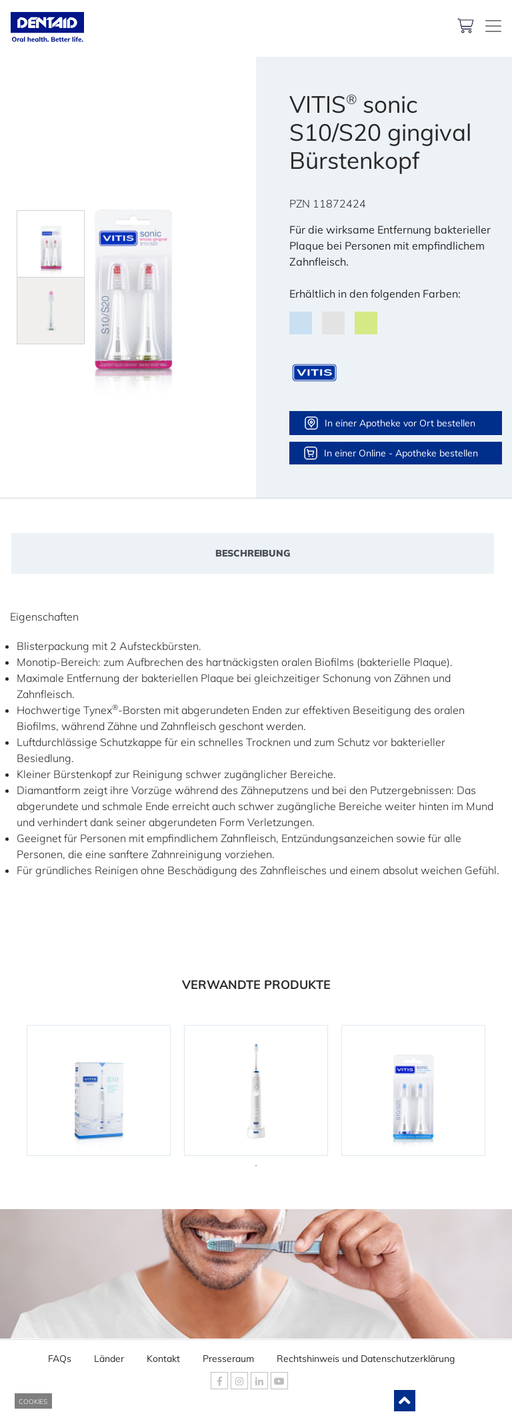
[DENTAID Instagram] (239, 1380)
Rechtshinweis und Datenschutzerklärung (366, 1355)
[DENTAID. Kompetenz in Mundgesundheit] (493, 26)
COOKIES (33, 1401)
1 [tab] (256, 1165)
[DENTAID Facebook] (219, 1380)
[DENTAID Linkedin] (259, 1380)
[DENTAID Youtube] (279, 1380)
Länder (109, 1355)
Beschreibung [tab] (253, 553)
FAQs (59, 1355)
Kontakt (163, 1355)
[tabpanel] (99, 1090)
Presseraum (228, 1355)
